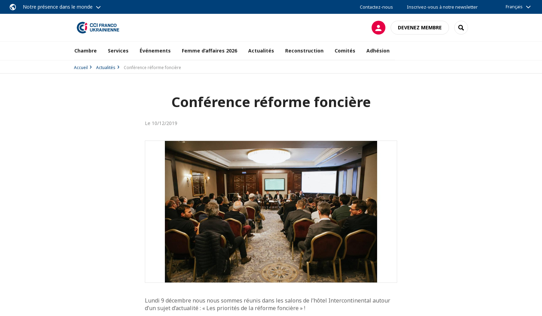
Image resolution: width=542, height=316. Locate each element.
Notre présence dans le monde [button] (58, 6)
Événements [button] (155, 50)
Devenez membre (420, 27)
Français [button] (514, 6)
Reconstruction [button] (304, 50)
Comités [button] (345, 50)
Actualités (105, 67)
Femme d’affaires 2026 (209, 50)
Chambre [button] (85, 50)
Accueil (81, 67)
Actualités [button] (261, 50)
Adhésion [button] (378, 50)
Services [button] (118, 50)
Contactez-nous (376, 7)
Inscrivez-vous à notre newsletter (442, 7)
